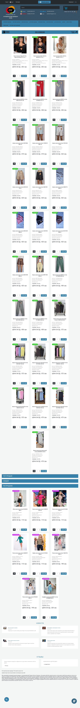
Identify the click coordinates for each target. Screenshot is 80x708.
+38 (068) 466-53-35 (50, 11)
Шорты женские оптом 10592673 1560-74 (40, 143)
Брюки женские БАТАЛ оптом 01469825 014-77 (40, 100)
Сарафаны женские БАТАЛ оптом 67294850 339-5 (50, 597)
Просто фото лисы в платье (13, 640)
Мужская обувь (41, 22)
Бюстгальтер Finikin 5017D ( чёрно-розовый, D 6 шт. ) (20, 56)
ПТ (72, 11)
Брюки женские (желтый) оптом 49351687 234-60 (20, 363)
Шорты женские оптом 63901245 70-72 (20, 187)
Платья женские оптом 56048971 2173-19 (20, 553)
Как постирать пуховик (12, 627)
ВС (76, 11)
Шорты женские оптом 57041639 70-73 (59, 143)
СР (68, 11)
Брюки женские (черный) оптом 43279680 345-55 (59, 407)
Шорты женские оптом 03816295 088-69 (20, 231)
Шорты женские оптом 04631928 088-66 (20, 275)
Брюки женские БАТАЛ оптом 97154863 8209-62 (40, 319)
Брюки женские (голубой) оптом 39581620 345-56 (40, 407)
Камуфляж (6, 25)
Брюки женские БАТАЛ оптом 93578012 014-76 (60, 100)
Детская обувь (57, 22)
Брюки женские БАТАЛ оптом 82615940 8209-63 (20, 319)
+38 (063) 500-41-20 (31, 11)
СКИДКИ (6, 481)
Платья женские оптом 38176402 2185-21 (60, 509)
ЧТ (70, 11)
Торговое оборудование (15, 25)
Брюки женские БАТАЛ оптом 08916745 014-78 (20, 100)
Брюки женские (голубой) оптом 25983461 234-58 (59, 363)
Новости (40, 623)
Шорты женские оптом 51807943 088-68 (40, 231)
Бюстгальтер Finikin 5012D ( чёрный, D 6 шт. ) (40, 56)
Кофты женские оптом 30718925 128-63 (40, 553)
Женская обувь (49, 22)
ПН (65, 11)
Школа (63, 22)
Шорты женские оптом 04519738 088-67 (59, 231)
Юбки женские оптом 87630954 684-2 (20, 509)
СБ (74, 11)
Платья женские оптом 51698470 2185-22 (40, 509)
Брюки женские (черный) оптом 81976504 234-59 (40, 363)
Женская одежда (16, 22)
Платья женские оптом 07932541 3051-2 (30, 597)
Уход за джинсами (51, 640)
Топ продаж (7, 476)
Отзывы (40, 657)
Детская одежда (33, 22)
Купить (24, 75)
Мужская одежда (7, 22)
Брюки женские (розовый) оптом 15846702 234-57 (20, 407)
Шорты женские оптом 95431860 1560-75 (20, 143)
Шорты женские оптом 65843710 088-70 (59, 187)
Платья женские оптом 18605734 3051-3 (60, 553)
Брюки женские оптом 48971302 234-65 (40, 275)
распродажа (8, 486)
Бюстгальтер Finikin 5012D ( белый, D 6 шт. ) (59, 56)
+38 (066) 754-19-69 (31, 13)
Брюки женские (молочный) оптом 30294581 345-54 (40, 451)
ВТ (67, 11)
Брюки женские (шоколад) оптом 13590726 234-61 (60, 319)
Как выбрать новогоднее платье (53, 627)
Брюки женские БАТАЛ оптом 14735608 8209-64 (60, 275)
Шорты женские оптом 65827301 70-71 (40, 187)
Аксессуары (69, 22)
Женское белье (25, 22)
